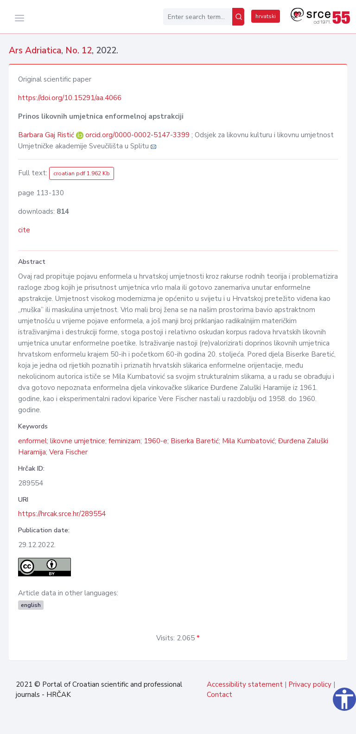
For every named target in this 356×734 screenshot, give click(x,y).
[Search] (238, 17)
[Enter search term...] (198, 17)
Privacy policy (309, 684)
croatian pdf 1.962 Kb (81, 173)
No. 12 (78, 51)
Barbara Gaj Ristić (47, 135)
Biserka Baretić (195, 441)
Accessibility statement (245, 684)
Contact (219, 694)
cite (24, 230)
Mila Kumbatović (248, 441)
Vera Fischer (68, 452)
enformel (32, 441)
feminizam (124, 441)
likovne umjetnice (77, 441)
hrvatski (265, 16)
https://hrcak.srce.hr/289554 (62, 513)
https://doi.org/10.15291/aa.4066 (69, 97)
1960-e (155, 441)
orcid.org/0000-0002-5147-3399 (137, 135)
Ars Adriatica (35, 51)
